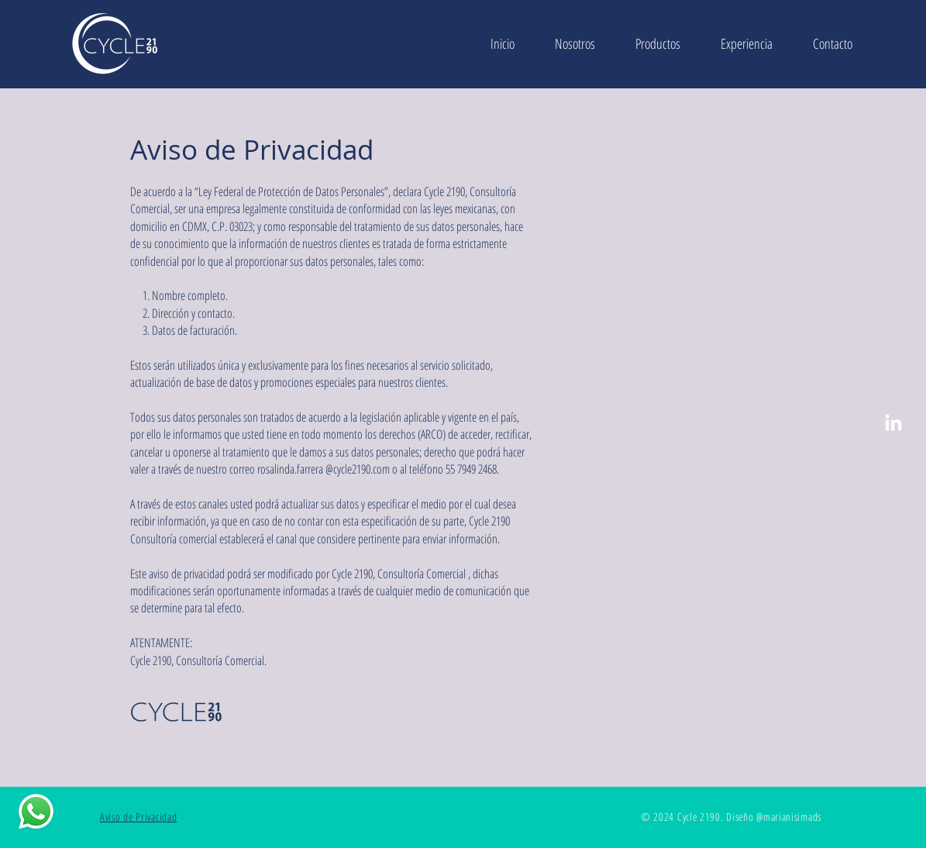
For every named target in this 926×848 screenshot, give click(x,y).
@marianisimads (788, 816)
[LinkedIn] (893, 424)
